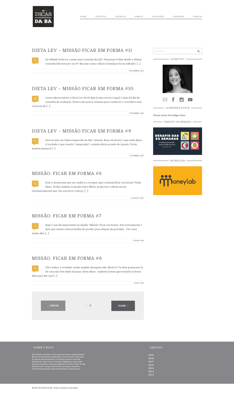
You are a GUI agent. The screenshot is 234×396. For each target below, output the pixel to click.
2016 (151, 364)
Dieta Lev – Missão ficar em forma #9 (81, 131)
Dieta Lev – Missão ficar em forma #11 (82, 50)
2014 (151, 371)
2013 (151, 374)
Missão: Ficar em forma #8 (67, 173)
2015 (151, 367)
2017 (151, 361)
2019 (151, 354)
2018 (151, 358)
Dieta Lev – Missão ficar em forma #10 (83, 88)
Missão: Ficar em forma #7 (67, 216)
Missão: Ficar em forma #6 (67, 258)
